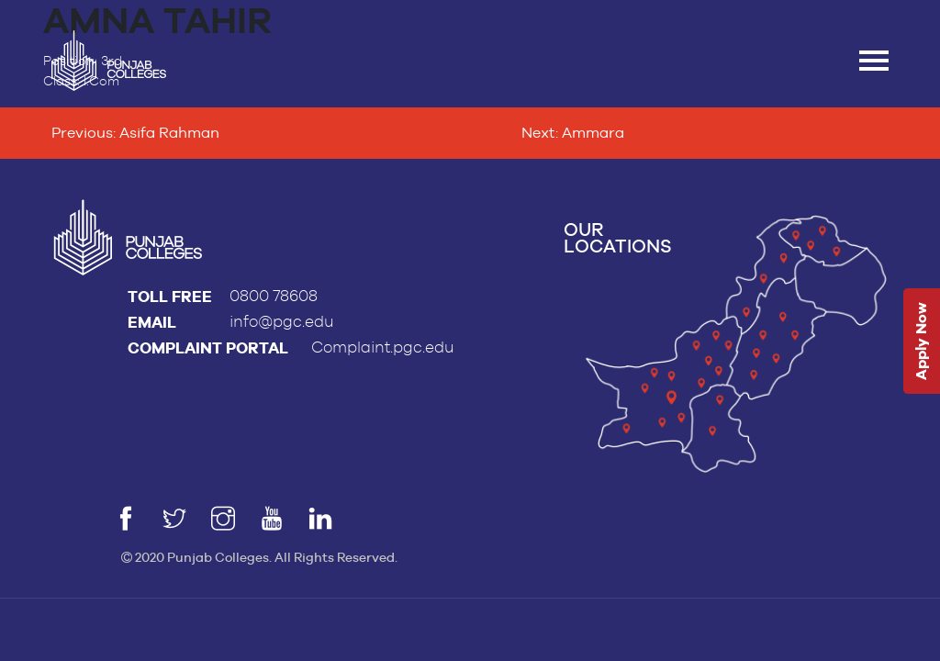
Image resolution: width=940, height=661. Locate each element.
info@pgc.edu (281, 322)
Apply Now (921, 342)
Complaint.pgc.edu (382, 347)
